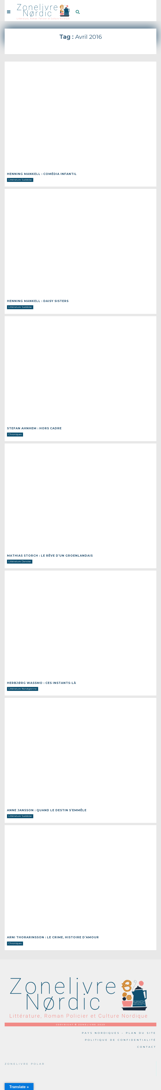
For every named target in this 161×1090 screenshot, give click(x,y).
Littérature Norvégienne (22, 688)
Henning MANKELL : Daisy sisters (38, 301)
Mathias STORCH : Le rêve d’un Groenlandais (50, 555)
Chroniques (15, 434)
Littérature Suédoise (20, 179)
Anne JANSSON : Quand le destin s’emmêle (47, 810)
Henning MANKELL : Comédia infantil (42, 174)
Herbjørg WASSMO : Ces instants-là (41, 683)
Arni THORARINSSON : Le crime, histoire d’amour (53, 937)
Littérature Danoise (19, 561)
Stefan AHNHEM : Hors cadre (34, 428)
